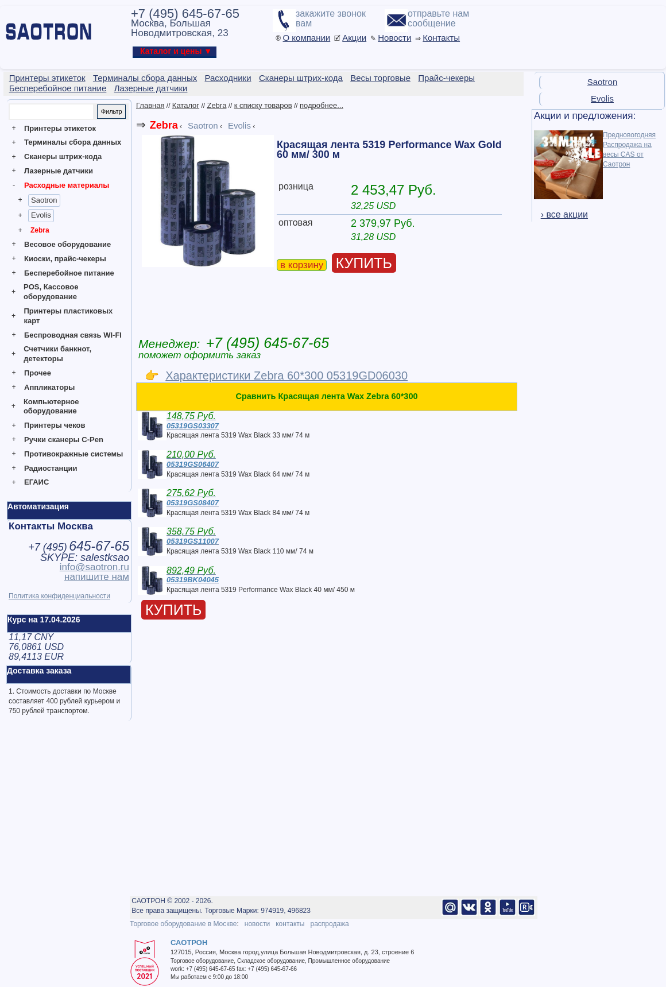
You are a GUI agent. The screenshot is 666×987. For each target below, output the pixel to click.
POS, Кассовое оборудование (51, 291)
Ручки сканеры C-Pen (63, 439)
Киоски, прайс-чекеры (65, 258)
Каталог (185, 105)
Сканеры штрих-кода (63, 156)
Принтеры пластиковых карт (68, 316)
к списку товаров (263, 105)
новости (257, 924)
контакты (290, 924)
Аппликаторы (49, 387)
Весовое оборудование (67, 244)
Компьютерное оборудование (51, 406)
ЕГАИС (36, 482)
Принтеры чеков (54, 425)
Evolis (41, 215)
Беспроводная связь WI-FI (73, 335)
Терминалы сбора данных (72, 142)
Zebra (39, 230)
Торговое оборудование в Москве (183, 924)
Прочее (37, 373)
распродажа (329, 924)
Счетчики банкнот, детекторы (57, 354)
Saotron (44, 200)
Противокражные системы (73, 454)
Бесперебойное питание (69, 273)
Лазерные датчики (58, 171)
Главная (150, 105)
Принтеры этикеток (60, 128)
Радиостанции (50, 468)
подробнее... (321, 105)
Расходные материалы (66, 185)
